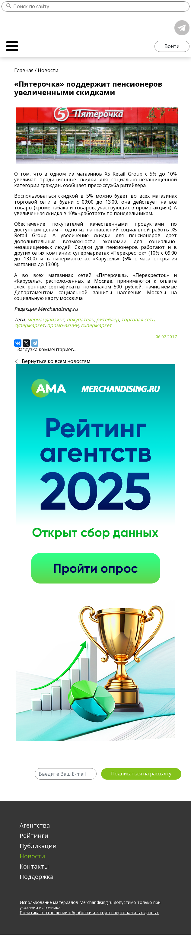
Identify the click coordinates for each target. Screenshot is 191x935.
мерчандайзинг (45, 319)
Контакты (34, 866)
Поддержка (36, 877)
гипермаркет (96, 325)
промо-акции (62, 325)
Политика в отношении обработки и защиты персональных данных (89, 912)
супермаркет (29, 325)
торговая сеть (137, 319)
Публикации (38, 846)
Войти (172, 46)
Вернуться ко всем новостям (56, 361)
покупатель (80, 319)
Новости (32, 856)
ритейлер (107, 319)
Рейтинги (34, 836)
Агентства (35, 825)
